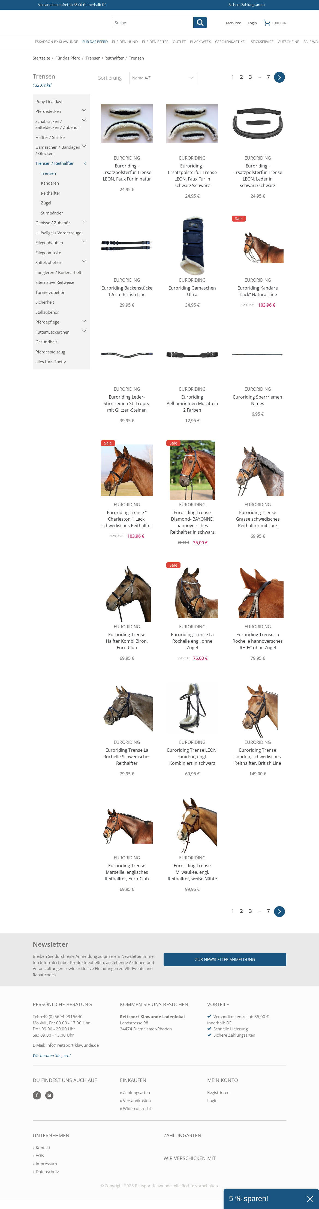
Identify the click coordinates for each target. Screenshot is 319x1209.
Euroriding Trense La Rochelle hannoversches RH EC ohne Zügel (258, 641)
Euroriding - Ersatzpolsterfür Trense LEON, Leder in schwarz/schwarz (257, 175)
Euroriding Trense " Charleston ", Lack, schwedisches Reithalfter (126, 519)
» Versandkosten (135, 1100)
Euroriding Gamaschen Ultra (192, 291)
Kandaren (50, 183)
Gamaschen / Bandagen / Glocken (60, 150)
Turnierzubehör (50, 292)
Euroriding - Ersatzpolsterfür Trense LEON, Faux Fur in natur (127, 172)
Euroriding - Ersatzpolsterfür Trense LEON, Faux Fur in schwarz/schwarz (192, 175)
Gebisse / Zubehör (60, 223)
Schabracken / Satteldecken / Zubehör (60, 124)
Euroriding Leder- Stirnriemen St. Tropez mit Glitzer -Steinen (127, 403)
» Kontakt (41, 1147)
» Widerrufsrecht (135, 1108)
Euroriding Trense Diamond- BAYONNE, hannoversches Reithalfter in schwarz (192, 522)
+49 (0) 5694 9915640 (61, 1016)
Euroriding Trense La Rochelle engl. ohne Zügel (192, 641)
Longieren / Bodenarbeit (58, 272)
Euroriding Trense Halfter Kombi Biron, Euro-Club (127, 641)
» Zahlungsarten (135, 1092)
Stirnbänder (52, 213)
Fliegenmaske (48, 252)
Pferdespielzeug (50, 352)
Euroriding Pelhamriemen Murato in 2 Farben (192, 403)
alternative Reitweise (54, 282)
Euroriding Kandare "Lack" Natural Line (257, 291)
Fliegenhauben (60, 242)
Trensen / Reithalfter (61, 163)
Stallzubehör (47, 312)
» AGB (38, 1155)
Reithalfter (50, 193)
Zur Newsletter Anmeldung (225, 959)
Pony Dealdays (49, 101)
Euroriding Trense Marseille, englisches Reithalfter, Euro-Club (127, 872)
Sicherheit (44, 302)
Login (212, 1100)
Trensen (48, 173)
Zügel (46, 203)
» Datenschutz (46, 1171)
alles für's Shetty (50, 361)
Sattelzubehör (60, 262)
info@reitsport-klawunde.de (72, 1045)
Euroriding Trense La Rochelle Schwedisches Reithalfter (127, 756)
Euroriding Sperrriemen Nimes (257, 400)
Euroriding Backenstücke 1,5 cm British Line (126, 291)
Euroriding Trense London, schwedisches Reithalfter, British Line (257, 756)
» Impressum (45, 1163)
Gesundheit (46, 341)
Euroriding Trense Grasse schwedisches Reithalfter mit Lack (258, 519)
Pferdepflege (60, 322)
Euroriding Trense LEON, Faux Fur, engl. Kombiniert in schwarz (192, 756)
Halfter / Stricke (50, 137)
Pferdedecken (60, 111)
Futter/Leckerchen (60, 332)
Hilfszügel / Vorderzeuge (58, 232)
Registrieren (218, 1092)
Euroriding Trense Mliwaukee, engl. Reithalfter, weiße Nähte (192, 872)
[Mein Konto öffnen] (252, 22)
